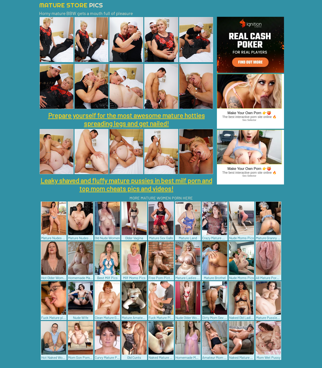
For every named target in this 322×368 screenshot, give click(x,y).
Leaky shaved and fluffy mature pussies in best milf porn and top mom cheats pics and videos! (126, 184)
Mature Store (71, 5)
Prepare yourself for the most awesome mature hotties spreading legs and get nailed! (126, 119)
